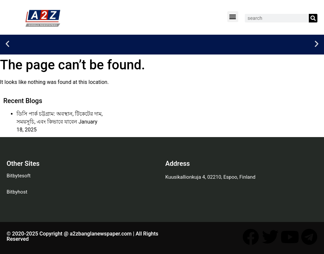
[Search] (313, 18)
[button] (232, 16)
